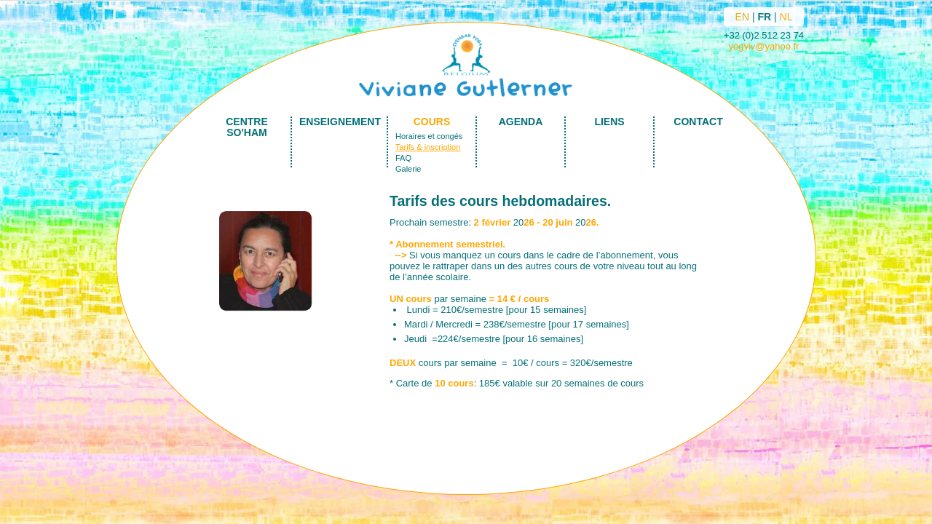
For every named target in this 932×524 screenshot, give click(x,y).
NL (786, 17)
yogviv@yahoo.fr (763, 46)
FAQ (403, 158)
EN (742, 17)
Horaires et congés (428, 136)
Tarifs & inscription (427, 147)
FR (764, 17)
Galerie (408, 168)
